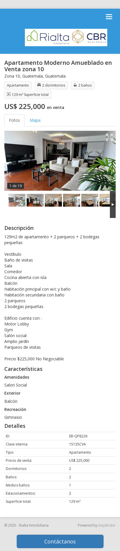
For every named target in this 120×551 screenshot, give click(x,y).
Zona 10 (12, 76)
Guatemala (32, 76)
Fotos (14, 120)
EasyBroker (107, 525)
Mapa (35, 120)
